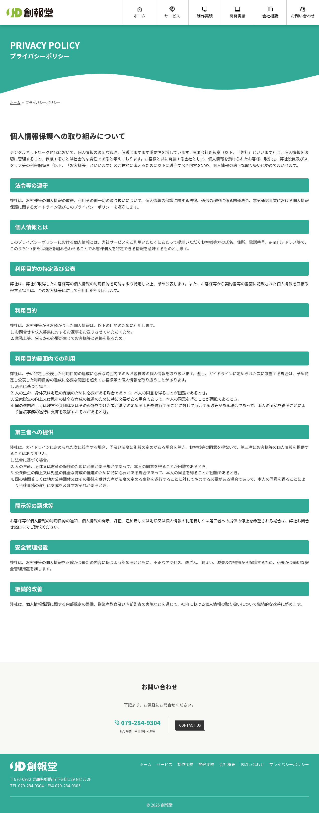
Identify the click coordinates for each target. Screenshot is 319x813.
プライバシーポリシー (289, 764)
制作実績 (185, 764)
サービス (164, 764)
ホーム (15, 102)
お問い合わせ (252, 764)
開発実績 (206, 764)
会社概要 (227, 764)
